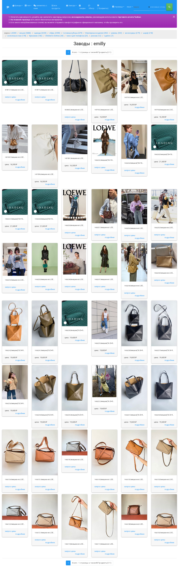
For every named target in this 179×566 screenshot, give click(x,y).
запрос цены (10, 97)
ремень (116, 33)
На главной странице (20, 20)
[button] (20, 99)
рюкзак (96, 36)
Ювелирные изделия (96, 33)
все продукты (56, 6)
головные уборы (72, 33)
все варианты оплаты (82, 17)
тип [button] (27, 5)
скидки (82, 7)
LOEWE (14, 33)
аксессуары (132, 33)
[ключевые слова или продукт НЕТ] (158, 7)
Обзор (91, 7)
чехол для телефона (77, 36)
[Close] (174, 16)
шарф (148, 33)
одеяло (108, 36)
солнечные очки (16, 36)
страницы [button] (117, 7)
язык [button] (128, 7)
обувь (54, 33)
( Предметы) (102, 6)
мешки (25, 33)
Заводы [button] (70, 5)
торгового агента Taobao (129, 17)
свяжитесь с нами (40, 6)
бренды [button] (17, 5)
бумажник (35, 36)
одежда (40, 33)
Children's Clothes (54, 36)
